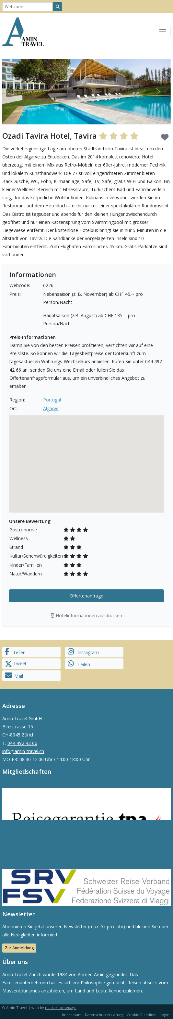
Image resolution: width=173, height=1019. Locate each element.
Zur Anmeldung (19, 948)
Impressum (72, 1014)
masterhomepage (60, 1007)
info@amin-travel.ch (23, 751)
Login (164, 1014)
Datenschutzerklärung (104, 1014)
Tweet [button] (16, 663)
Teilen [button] (15, 651)
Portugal (52, 400)
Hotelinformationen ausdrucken (86, 615)
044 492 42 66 (22, 743)
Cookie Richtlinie (141, 1014)
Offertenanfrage (86, 596)
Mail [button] (14, 675)
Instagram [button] (83, 651)
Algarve (51, 408)
